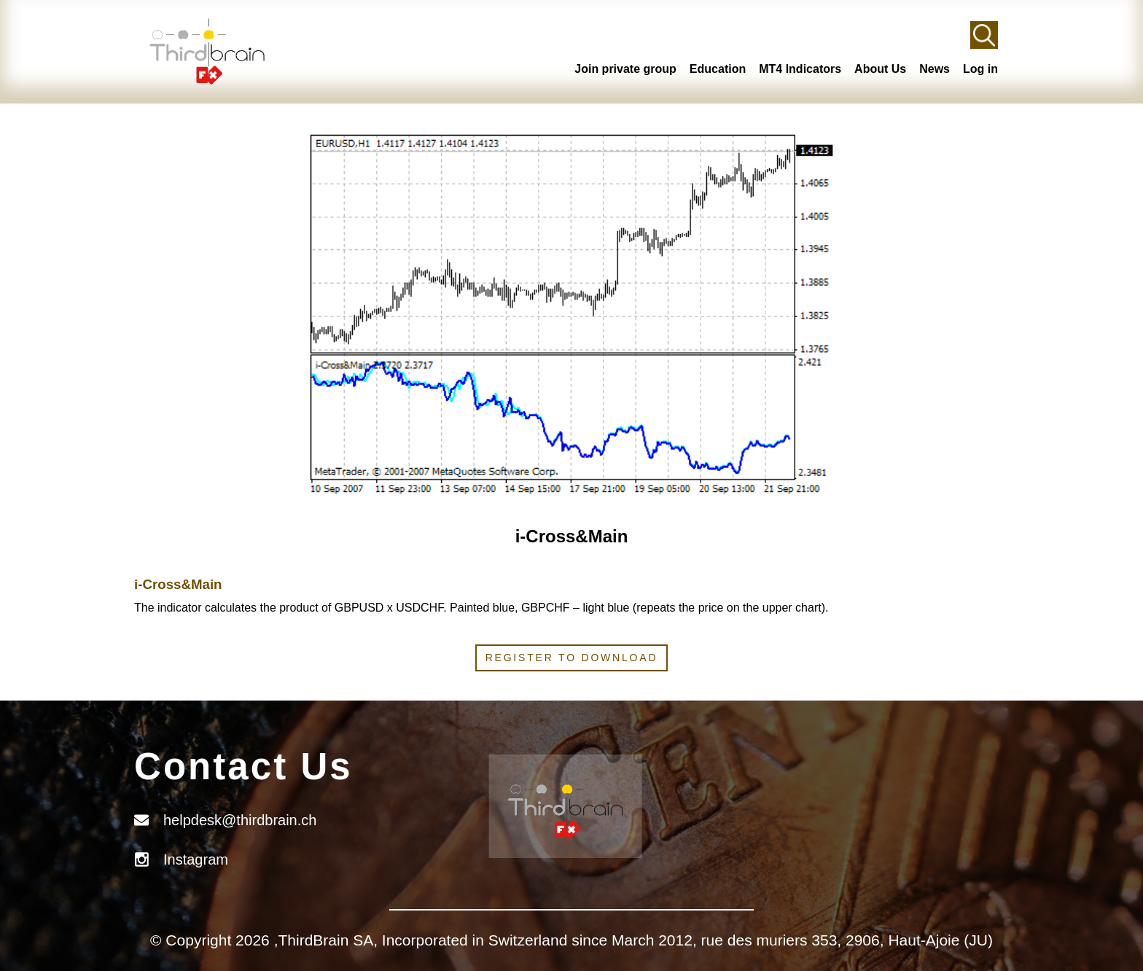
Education (718, 69)
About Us (880, 69)
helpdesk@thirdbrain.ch (239, 820)
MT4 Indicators (800, 69)
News (934, 69)
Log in (980, 69)
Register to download (571, 657)
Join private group (625, 69)
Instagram (195, 859)
